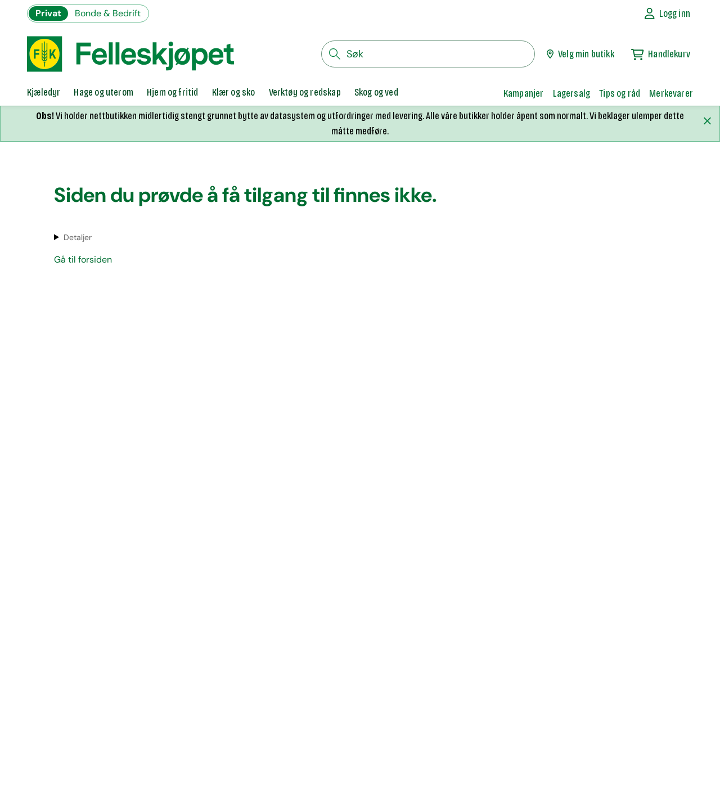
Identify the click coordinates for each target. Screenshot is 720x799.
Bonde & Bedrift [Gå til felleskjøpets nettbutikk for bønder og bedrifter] (108, 13)
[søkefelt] (428, 53)
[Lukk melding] (707, 121)
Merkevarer (671, 93)
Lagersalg (572, 93)
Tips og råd (619, 93)
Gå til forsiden (83, 259)
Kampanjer (523, 93)
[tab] (43, 93)
